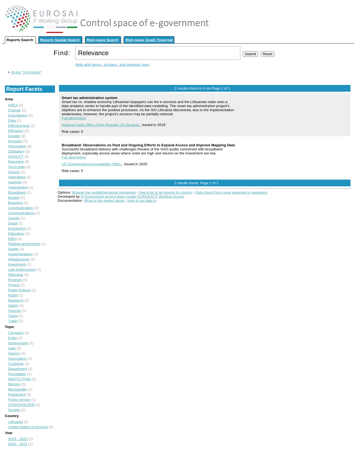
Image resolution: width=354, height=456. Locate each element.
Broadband (17, 192)
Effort (12, 239)
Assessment (18, 187)
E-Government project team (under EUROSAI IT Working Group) (132, 196)
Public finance (19, 290)
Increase (15, 141)
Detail (12, 223)
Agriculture (16, 177)
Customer (16, 364)
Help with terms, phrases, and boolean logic (112, 65)
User (12, 348)
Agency (14, 353)
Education (16, 234)
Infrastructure (19, 259)
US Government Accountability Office (92, 164)
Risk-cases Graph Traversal (149, 40)
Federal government (24, 244)
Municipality (17, 389)
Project (13, 285)
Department (17, 369)
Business (15, 203)
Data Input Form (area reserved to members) (231, 192)
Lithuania (15, 422)
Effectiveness (19, 126)
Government (18, 343)
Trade (12, 321)
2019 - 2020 (17, 439)
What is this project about (104, 201)
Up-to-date (16, 167)
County (13, 218)
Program (15, 280)
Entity (12, 338)
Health (13, 249)
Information (17, 146)
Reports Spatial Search (60, 40)
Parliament (16, 394)
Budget (13, 198)
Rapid (13, 295)
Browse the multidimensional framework (104, 192)
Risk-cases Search (103, 40)
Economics (17, 228)
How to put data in (141, 201)
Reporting (16, 162)
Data (12, 120)
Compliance (17, 115)
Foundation (17, 374)
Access (14, 172)
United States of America (28, 427)
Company (16, 333)
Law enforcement (22, 269)
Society (14, 410)
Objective (15, 275)
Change (14, 110)
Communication (20, 208)
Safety (13, 305)
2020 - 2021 (17, 444)
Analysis (15, 182)
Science (14, 311)
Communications (21, 213)
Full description (74, 118)
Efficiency (16, 131)
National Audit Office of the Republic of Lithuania (101, 125)
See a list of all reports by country (165, 192)
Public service (19, 400)
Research (16, 300)
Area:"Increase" (26, 72)
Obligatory (16, 151)
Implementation (20, 254)
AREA (13, 105)
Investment (17, 264)
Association (17, 358)
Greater (14, 136)
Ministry (14, 384)
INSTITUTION (19, 379)
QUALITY (16, 156)
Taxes (13, 316)
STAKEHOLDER (21, 405)
